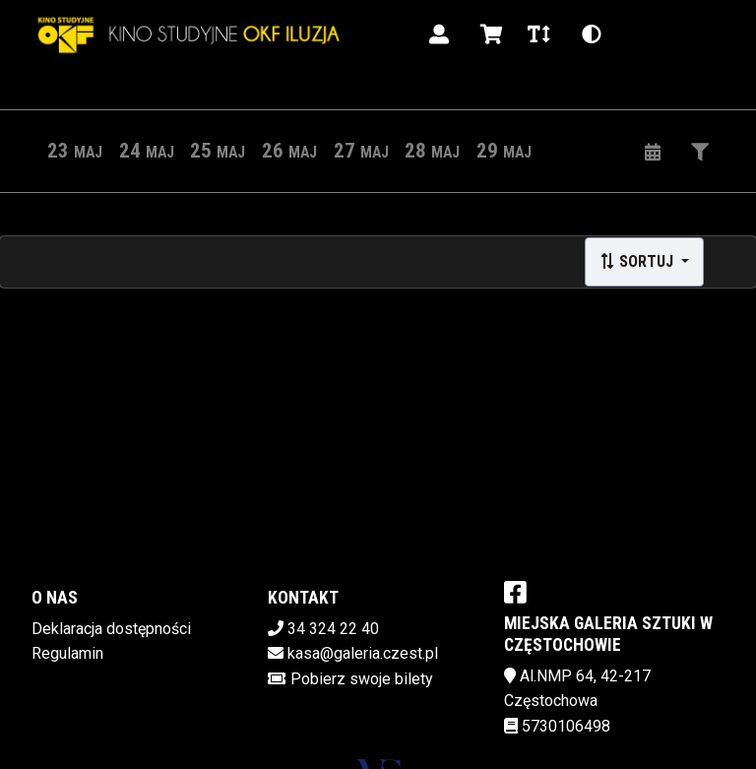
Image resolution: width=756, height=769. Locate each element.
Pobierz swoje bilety (361, 679)
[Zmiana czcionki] (539, 34)
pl (641, 34)
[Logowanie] (439, 34)
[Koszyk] (488, 34)
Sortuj (638, 261)
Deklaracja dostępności (111, 628)
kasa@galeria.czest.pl (362, 653)
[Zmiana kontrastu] (591, 34)
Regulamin (67, 653)
